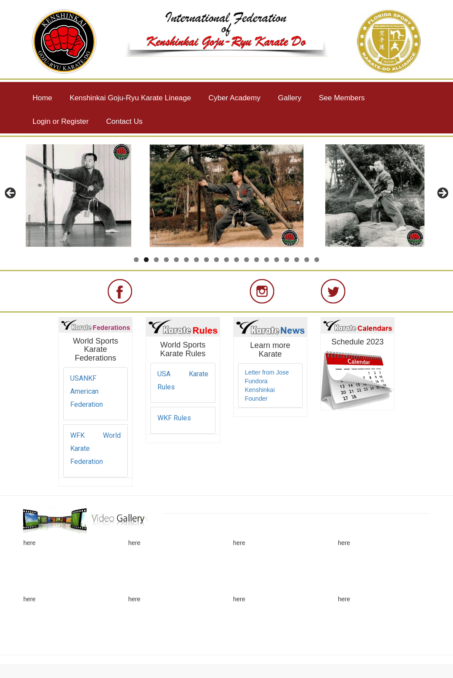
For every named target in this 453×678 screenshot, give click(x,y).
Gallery (290, 98)
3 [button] (156, 259)
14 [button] (266, 259)
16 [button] (286, 259)
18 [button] (306, 259)
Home (42, 98)
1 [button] (136, 259)
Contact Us (124, 121)
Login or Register (61, 121)
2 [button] (146, 259)
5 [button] (176, 259)
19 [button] (316, 259)
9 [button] (216, 259)
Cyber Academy (234, 98)
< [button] (10, 193)
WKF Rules (174, 418)
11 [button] (236, 259)
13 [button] (256, 259)
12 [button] (246, 259)
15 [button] (276, 259)
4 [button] (166, 259)
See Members (341, 98)
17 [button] (296, 259)
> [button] (442, 193)
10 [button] (226, 259)
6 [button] (186, 259)
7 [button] (196, 259)
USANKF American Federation (86, 391)
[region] (226, 195)
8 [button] (206, 259)
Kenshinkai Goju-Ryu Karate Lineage (130, 98)
